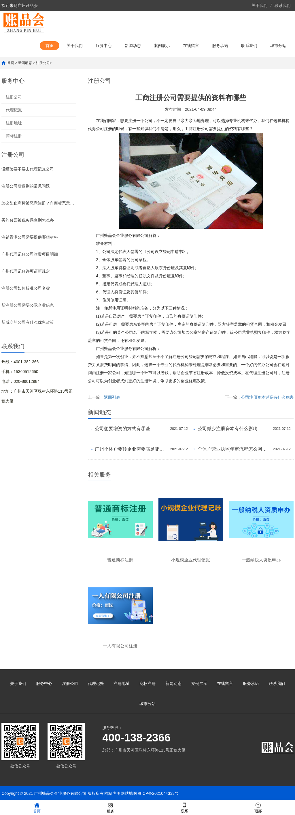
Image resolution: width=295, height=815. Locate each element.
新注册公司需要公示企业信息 (27, 305)
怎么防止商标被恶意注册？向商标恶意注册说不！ (38, 203)
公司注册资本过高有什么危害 (267, 397)
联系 (184, 807)
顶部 (258, 807)
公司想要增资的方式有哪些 (122, 428)
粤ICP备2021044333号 (158, 793)
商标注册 (14, 136)
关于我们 (259, 5)
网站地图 (129, 793)
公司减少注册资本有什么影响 (228, 428)
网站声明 (112, 793)
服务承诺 (220, 45)
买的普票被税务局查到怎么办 (27, 220)
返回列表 (112, 397)
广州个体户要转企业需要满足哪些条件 (131, 449)
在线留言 (191, 45)
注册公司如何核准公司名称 (25, 288)
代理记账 (14, 110)
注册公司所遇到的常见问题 (25, 186)
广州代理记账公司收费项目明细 (29, 254)
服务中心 (104, 45)
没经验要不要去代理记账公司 (27, 169)
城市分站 (278, 45)
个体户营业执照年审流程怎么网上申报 (234, 449)
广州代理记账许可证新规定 (25, 271)
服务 (110, 807)
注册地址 (14, 123)
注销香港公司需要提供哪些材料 (29, 237)
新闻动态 (133, 45)
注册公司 (43, 63)
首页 (50, 45)
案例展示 (162, 45)
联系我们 (283, 5)
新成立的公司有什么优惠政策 (27, 322)
